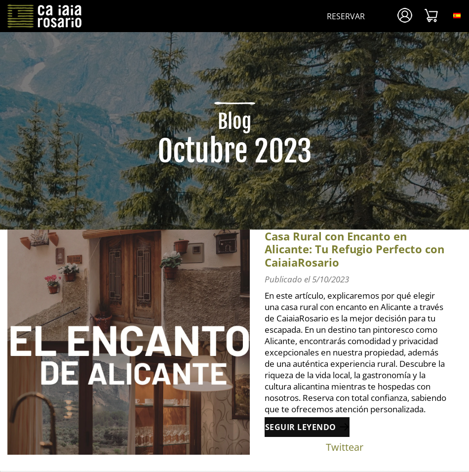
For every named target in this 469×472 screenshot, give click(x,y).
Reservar (346, 16)
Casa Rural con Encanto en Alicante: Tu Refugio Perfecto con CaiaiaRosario (354, 249)
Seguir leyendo (300, 427)
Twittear (344, 447)
